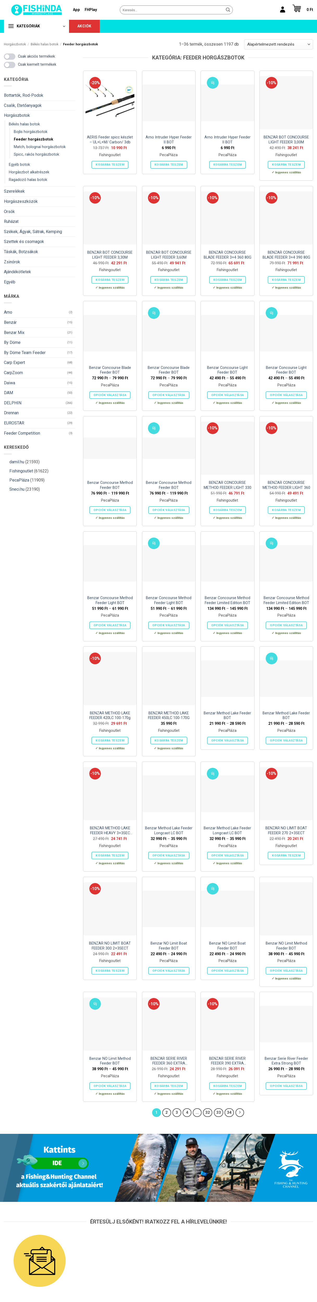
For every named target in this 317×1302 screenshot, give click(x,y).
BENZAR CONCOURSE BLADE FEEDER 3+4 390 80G (286, 255)
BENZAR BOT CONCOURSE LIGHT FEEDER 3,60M (168, 255)
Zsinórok (12, 261)
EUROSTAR (14, 423)
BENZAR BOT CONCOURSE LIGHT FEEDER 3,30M (110, 255)
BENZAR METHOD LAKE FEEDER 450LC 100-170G (169, 715)
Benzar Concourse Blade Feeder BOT (110, 370)
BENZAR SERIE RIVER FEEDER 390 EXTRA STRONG (227, 1061)
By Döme (12, 342)
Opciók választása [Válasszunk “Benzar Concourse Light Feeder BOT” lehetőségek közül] (227, 395)
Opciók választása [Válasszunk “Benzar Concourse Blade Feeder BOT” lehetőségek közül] (110, 395)
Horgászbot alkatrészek (29, 172)
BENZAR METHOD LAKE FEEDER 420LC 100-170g (109, 715)
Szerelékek (14, 191)
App (76, 10)
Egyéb (9, 281)
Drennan (11, 412)
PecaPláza (19, 480)
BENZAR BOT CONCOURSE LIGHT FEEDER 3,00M (286, 139)
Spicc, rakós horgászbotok (36, 154)
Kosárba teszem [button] (110, 164)
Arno (8, 312)
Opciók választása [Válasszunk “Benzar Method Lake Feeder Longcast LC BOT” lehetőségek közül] (168, 855)
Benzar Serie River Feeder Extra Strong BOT (286, 1061)
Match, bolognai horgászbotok (40, 147)
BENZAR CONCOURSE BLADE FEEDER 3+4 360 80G (227, 255)
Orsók (9, 211)
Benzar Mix (14, 332)
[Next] (239, 1112)
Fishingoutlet (21, 471)
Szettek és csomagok (24, 241)
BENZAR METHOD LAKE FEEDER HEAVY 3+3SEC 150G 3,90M (110, 831)
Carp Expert (14, 362)
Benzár (10, 322)
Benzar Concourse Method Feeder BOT (110, 485)
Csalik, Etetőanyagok (23, 105)
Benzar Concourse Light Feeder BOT (227, 370)
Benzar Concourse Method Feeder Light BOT (110, 600)
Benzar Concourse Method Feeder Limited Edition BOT (227, 600)
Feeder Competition (22, 433)
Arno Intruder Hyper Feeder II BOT (169, 139)
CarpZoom (13, 372)
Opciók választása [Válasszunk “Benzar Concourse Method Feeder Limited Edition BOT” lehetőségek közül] (227, 625)
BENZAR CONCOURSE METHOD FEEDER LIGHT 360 (286, 485)
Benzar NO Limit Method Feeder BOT (286, 946)
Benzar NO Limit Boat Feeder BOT (169, 946)
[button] (301, 10)
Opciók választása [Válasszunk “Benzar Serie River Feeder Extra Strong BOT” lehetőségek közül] (286, 1086)
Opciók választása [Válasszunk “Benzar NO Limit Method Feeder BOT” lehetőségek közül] (286, 970)
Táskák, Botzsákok (21, 251)
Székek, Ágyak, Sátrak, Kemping (33, 231)
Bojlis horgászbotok (30, 132)
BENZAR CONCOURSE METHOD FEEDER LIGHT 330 (227, 485)
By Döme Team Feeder (25, 352)
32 (207, 1112)
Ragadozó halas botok (28, 180)
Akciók (84, 26)
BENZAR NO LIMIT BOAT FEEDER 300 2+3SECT (110, 946)
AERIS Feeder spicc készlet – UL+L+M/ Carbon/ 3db (110, 139)
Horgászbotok (15, 44)
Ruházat (11, 221)
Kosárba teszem (168, 164)
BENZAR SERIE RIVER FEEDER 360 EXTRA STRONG (169, 1061)
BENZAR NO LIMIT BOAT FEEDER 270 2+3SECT (286, 830)
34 (229, 1112)
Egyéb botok (19, 164)
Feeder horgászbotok (33, 139)
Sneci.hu (16, 489)
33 (218, 1112)
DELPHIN (12, 402)
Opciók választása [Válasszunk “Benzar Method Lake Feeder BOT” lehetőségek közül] (227, 740)
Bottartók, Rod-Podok (23, 95)
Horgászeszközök (21, 201)
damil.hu (16, 461)
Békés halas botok (44, 44)
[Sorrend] (278, 44)
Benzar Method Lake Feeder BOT (227, 715)
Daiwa (9, 382)
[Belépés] (282, 10)
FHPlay (91, 10)
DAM (8, 392)
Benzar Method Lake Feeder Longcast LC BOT (168, 830)
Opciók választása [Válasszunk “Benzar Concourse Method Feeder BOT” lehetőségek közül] (110, 510)
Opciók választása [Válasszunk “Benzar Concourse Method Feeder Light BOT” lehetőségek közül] (110, 625)
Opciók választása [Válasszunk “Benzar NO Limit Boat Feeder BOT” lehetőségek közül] (168, 970)
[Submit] (227, 9)
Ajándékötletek (17, 271)
